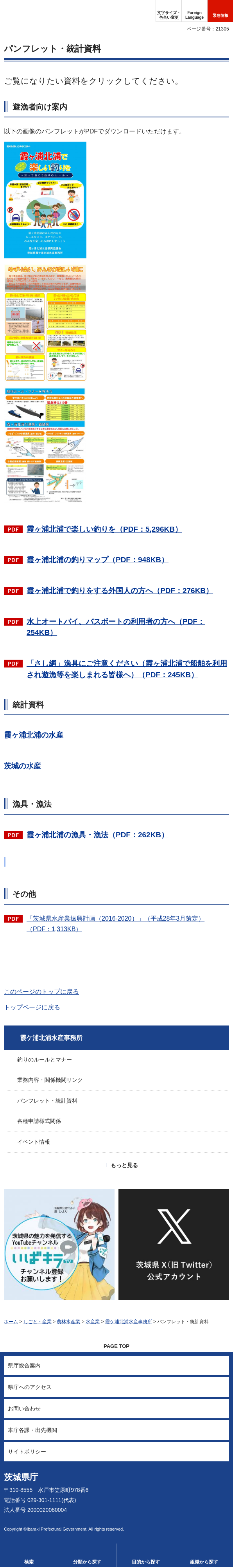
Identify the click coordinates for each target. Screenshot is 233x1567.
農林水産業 (68, 1321)
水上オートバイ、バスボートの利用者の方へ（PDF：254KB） (116, 627)
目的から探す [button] (146, 1562)
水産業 (93, 1321)
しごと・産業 (37, 1321)
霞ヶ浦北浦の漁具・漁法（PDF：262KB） (97, 835)
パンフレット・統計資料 (47, 1100)
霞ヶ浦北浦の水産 (33, 735)
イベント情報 (33, 1142)
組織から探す (204, 1562)
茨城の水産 (22, 766)
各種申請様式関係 (39, 1121)
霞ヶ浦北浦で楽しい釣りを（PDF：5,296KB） (104, 529)
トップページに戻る (32, 1007)
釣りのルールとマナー (44, 1059)
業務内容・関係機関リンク (50, 1080)
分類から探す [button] (87, 1562)
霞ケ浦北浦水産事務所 (51, 1037)
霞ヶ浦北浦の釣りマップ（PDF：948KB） (97, 560)
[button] (194, 11)
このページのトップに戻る (41, 991)
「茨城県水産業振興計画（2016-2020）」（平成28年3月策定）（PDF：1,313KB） (115, 923)
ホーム (11, 1321)
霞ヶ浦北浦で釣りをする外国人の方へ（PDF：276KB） (120, 591)
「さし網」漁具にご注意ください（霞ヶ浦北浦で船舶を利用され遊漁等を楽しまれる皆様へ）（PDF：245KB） (127, 668)
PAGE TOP (116, 1346)
